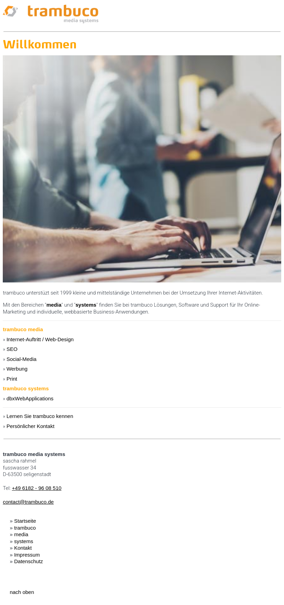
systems (86, 305)
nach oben (22, 592)
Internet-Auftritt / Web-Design (40, 339)
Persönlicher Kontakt (30, 426)
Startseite (25, 521)
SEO (12, 349)
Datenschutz (28, 561)
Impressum (27, 555)
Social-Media (22, 359)
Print (12, 379)
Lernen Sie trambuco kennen (40, 416)
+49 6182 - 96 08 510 (36, 488)
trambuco (25, 528)
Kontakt (23, 548)
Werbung (17, 369)
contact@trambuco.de (28, 502)
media (53, 305)
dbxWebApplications (30, 398)
